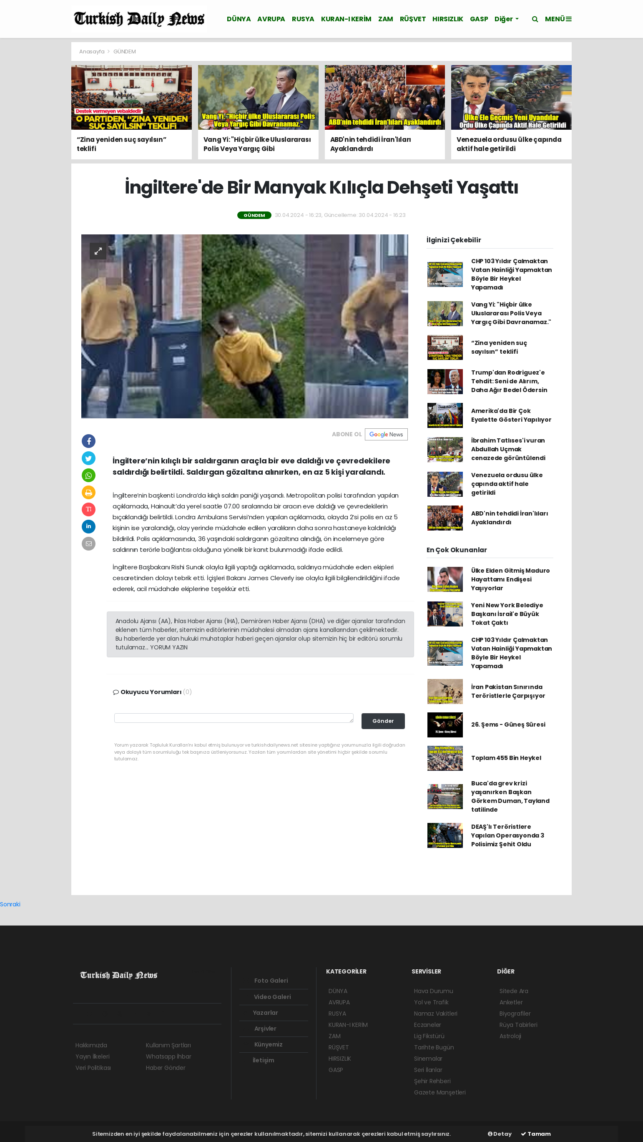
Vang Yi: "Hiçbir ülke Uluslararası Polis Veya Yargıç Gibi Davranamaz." (511, 313)
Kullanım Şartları (168, 1045)
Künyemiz (263, 1044)
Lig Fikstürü (429, 1036)
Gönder (383, 720)
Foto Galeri (265, 980)
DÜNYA (239, 19)
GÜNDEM (124, 51)
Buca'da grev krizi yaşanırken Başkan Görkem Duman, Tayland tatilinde (510, 796)
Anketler (511, 1002)
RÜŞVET (413, 19)
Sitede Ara (514, 991)
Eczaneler (427, 1025)
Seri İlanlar (428, 1070)
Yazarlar (260, 1013)
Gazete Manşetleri (440, 1092)
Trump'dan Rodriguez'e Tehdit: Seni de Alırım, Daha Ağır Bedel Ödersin (509, 381)
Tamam (536, 1134)
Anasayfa (92, 51)
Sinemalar (428, 1058)
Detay (500, 1134)
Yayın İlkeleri (92, 1056)
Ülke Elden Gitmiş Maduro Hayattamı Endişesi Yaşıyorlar (510, 579)
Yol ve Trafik (431, 1002)
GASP (479, 19)
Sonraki (10, 904)
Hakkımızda (91, 1045)
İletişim (258, 1060)
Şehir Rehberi (432, 1081)
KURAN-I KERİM (346, 19)
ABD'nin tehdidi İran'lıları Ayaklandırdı (509, 517)
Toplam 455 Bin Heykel (506, 758)
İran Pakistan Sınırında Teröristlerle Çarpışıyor (508, 691)
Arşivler (259, 1028)
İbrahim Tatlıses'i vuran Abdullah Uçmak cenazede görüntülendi (508, 449)
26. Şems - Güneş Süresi (508, 724)
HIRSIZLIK (447, 19)
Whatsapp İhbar (168, 1056)
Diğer (504, 19)
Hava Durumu (433, 991)
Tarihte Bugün (434, 1047)
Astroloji (510, 1036)
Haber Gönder (166, 1068)
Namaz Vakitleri (435, 1013)
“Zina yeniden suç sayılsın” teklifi (499, 347)
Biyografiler (515, 1013)
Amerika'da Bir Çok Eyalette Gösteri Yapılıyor (511, 415)
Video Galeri (267, 997)
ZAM (385, 19)
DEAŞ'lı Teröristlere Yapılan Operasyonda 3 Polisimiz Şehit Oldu (507, 835)
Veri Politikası (93, 1068)
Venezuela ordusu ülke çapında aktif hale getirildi (507, 484)
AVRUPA (271, 19)
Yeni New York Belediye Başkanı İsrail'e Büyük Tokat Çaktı (507, 614)
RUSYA (303, 19)
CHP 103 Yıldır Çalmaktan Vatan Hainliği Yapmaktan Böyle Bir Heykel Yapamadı (511, 274)
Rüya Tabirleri (518, 1025)
